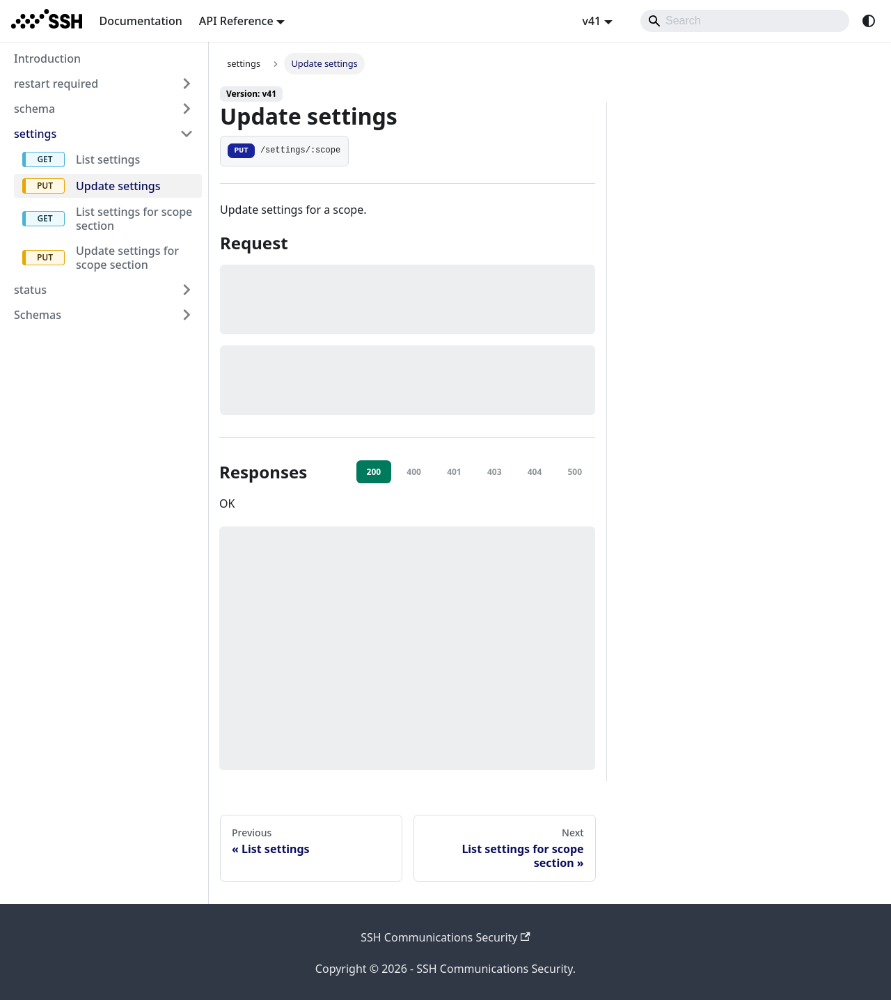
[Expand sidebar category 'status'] (186, 290)
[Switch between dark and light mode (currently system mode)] (869, 21)
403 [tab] (494, 472)
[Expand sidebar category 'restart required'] (186, 83)
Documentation (140, 21)
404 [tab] (535, 472)
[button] (104, 315)
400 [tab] (414, 472)
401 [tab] (454, 472)
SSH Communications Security (445, 937)
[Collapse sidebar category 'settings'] (186, 134)
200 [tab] (374, 472)
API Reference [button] (236, 21)
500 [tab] (574, 472)
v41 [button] (591, 21)
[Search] (744, 21)
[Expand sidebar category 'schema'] (186, 108)
